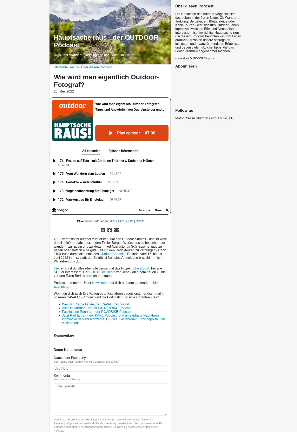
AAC (121, 221)
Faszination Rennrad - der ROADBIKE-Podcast (96, 311)
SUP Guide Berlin (102, 272)
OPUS (140, 221)
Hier (57, 268)
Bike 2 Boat (140, 268)
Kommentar (62, 375)
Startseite (61, 67)
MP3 (112, 221)
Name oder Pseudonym (71, 358)
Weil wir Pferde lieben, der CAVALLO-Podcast (95, 304)
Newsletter (100, 283)
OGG (129, 221)
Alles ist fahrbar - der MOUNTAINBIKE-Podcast (96, 308)
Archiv (74, 67)
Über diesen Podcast (96, 67)
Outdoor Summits (112, 254)
